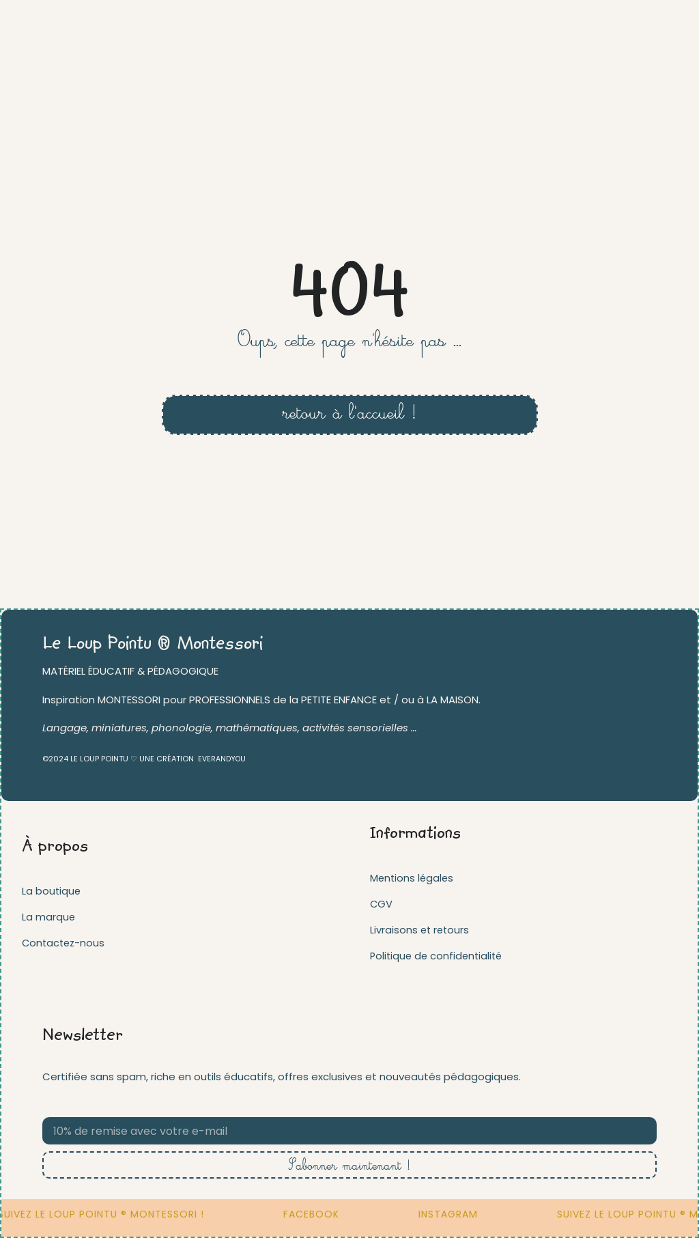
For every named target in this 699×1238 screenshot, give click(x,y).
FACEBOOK (327, 1214)
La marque (49, 917)
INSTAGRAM (464, 1214)
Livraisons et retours (421, 930)
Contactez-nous (65, 942)
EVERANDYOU (222, 758)
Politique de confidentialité (438, 955)
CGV (381, 904)
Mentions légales (413, 878)
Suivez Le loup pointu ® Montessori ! (117, 1214)
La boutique (52, 891)
